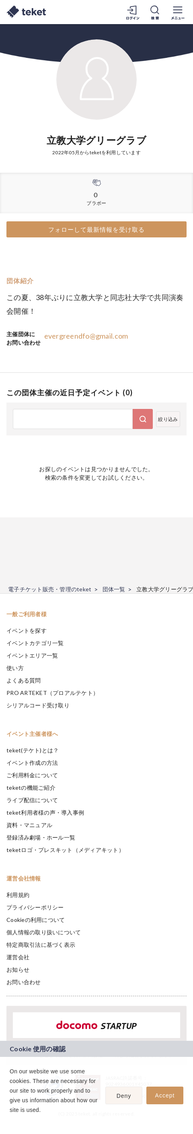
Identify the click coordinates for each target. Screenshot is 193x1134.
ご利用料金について (32, 775)
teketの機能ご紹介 (30, 787)
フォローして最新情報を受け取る (96, 229)
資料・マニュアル (29, 824)
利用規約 (17, 894)
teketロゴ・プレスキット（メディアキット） (65, 849)
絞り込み (168, 419)
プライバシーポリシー (35, 907)
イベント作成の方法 (32, 762)
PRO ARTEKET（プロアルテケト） (52, 692)
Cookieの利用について (35, 919)
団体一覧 (114, 589)
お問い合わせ (23, 982)
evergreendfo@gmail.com (86, 335)
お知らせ (17, 969)
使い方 (15, 667)
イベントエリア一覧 (32, 655)
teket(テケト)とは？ (32, 750)
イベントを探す (26, 630)
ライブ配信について (32, 800)
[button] (11, 1120)
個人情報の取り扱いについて (43, 932)
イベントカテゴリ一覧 (35, 643)
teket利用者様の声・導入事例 (45, 812)
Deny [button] (124, 1096)
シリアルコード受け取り (38, 705)
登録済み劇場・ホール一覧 (40, 837)
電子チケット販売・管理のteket (49, 589)
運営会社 (17, 957)
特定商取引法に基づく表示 (40, 944)
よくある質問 (23, 680)
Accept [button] (165, 1095)
